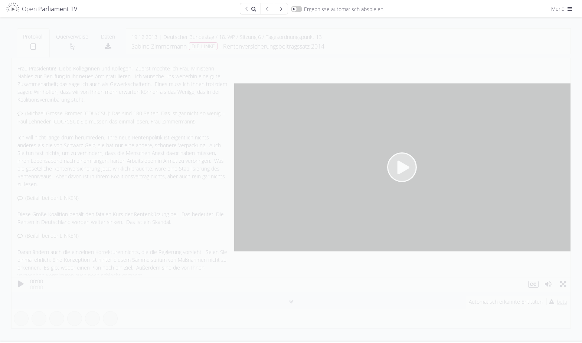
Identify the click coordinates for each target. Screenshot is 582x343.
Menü (562, 8)
